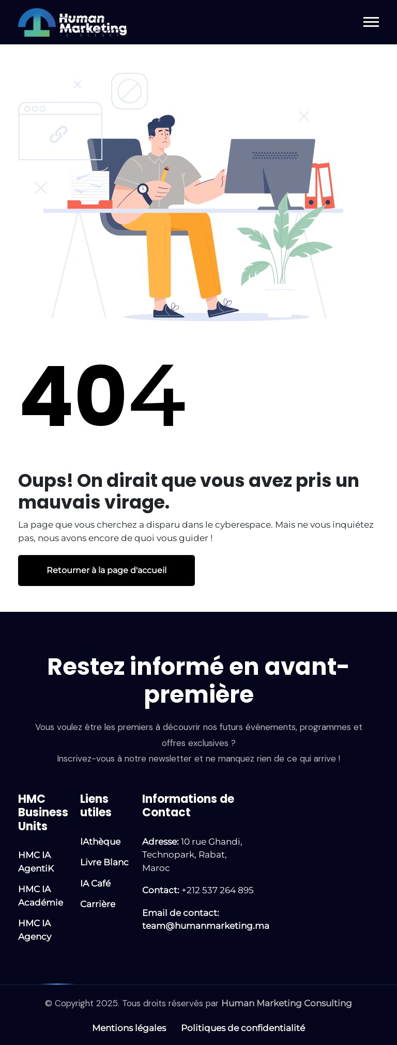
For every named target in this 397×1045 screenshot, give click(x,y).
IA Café (95, 883)
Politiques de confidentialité (243, 1028)
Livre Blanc (104, 862)
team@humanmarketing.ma (205, 926)
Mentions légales (129, 1028)
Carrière (97, 904)
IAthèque (100, 841)
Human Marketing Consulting (286, 1003)
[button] (371, 21)
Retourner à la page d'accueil (106, 570)
